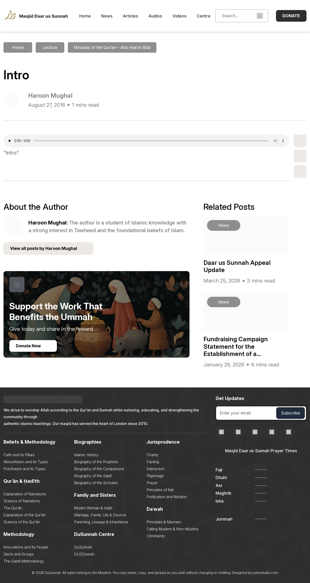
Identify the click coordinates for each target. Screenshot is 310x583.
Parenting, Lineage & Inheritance (101, 522)
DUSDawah (84, 554)
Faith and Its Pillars (18, 454)
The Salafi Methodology (23, 561)
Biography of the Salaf (93, 475)
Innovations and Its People (25, 547)
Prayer (152, 482)
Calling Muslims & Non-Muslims (173, 529)
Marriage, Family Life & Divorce (100, 515)
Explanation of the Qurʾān (24, 515)
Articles (130, 16)
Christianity (156, 536)
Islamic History (86, 454)
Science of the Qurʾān (21, 522)
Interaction (156, 468)
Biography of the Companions (99, 468)
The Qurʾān (12, 508)
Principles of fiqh (160, 489)
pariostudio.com (265, 572)
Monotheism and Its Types (25, 461)
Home (85, 16)
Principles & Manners (164, 522)
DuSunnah (83, 547)
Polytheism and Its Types (24, 468)
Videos (179, 16)
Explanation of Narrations (24, 494)
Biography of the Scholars (96, 482)
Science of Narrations (21, 501)
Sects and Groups (18, 554)
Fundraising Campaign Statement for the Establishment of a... (235, 346)
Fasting (153, 461)
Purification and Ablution (167, 496)
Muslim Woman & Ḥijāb (93, 508)
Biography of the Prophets (96, 461)
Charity (152, 454)
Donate (291, 15)
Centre (203, 16)
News (107, 16)
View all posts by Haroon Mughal (48, 248)
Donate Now (33, 345)
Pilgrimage (155, 475)
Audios (155, 16)
